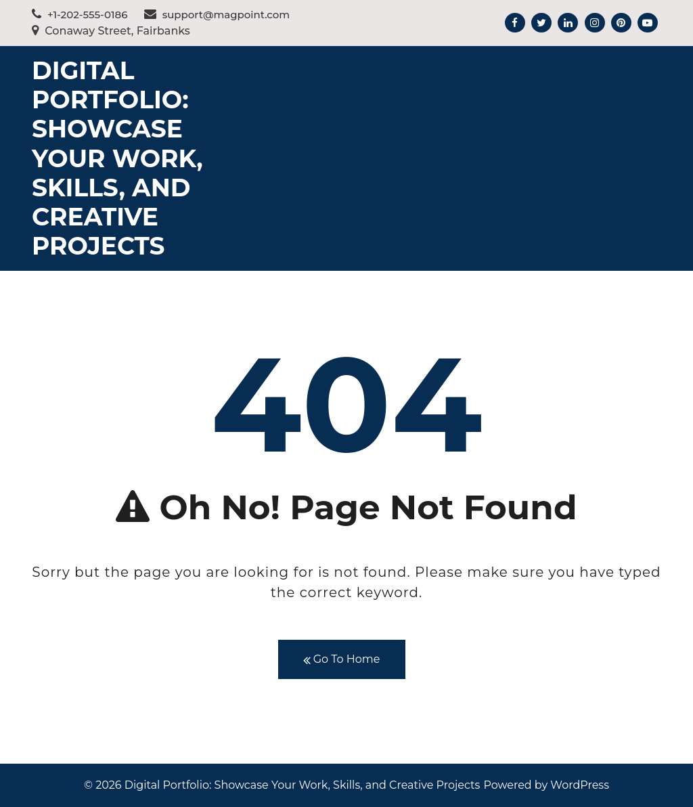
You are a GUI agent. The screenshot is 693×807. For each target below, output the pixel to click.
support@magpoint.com (217, 14)
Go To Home (341, 660)
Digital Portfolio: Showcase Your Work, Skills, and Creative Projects (117, 158)
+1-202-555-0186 (79, 14)
